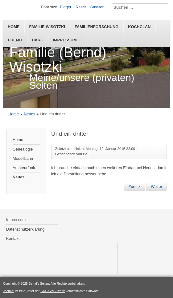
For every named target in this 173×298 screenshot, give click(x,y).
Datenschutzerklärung (25, 229)
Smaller (97, 7)
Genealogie (23, 149)
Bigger (65, 7)
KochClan (139, 26)
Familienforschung (96, 26)
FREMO (15, 40)
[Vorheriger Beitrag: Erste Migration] (134, 187)
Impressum (65, 40)
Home (13, 26)
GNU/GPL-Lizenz (52, 291)
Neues (29, 114)
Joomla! (8, 291)
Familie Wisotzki (47, 26)
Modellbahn (23, 158)
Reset (81, 7)
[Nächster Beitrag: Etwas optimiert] (156, 187)
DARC (37, 40)
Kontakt (12, 238)
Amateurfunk (24, 167)
